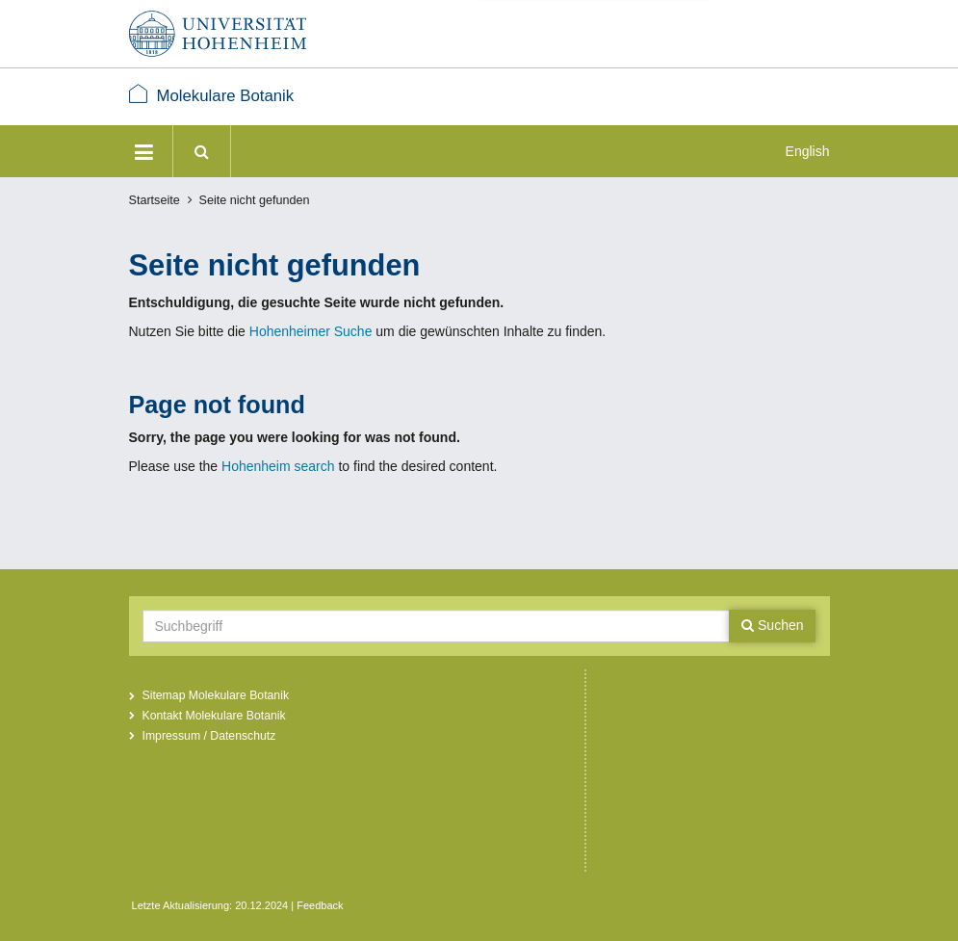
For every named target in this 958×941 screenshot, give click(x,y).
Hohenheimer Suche (311, 331)
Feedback (320, 905)
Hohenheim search (278, 466)
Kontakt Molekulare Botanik (214, 715)
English (808, 151)
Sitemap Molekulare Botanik (216, 695)
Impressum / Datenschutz (209, 736)
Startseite (154, 200)
